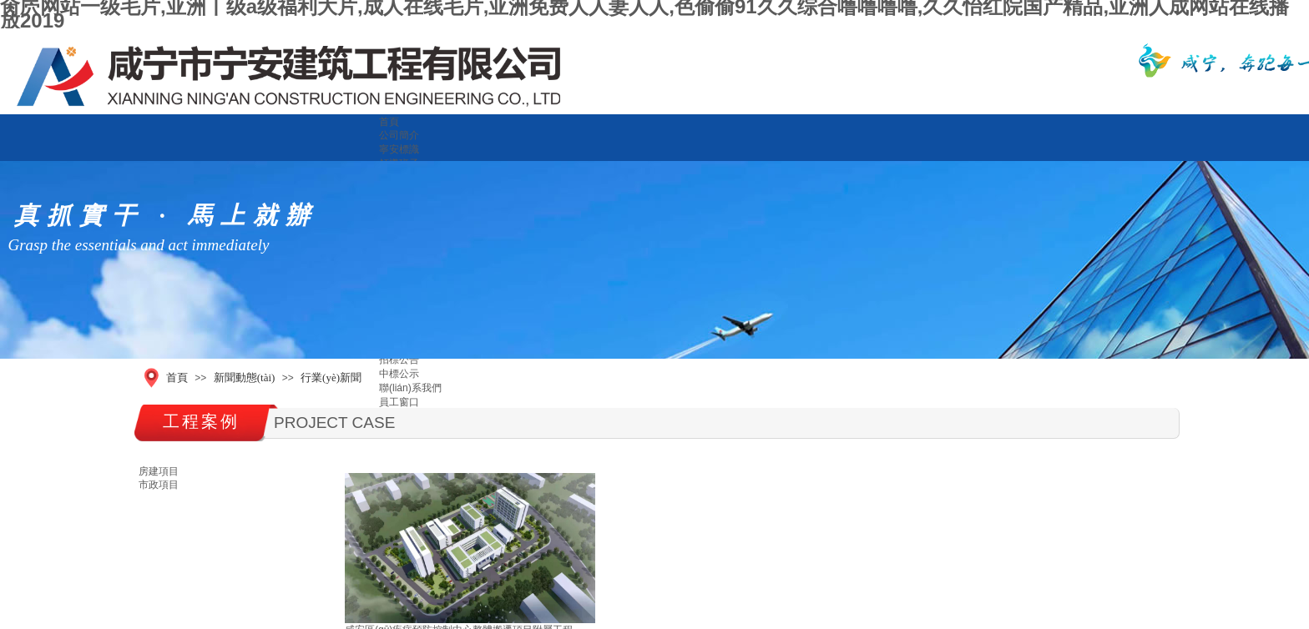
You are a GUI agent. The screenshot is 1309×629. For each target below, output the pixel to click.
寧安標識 (399, 149)
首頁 (389, 122)
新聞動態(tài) (244, 377)
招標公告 (399, 359)
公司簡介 (399, 135)
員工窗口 (399, 402)
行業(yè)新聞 (331, 377)
